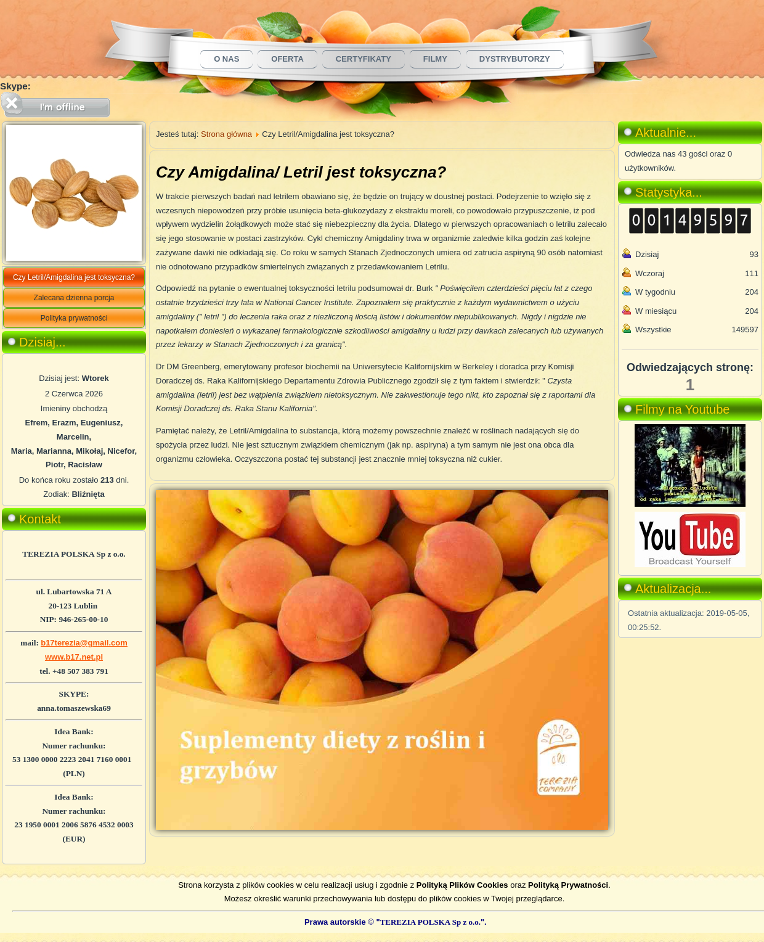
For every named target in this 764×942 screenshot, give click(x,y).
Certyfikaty (363, 58)
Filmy (435, 58)
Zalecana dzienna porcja (74, 297)
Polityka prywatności (74, 318)
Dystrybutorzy (514, 58)
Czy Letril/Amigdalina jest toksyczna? (74, 277)
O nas (226, 58)
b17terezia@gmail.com (84, 642)
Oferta (287, 58)
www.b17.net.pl (74, 656)
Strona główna (226, 134)
